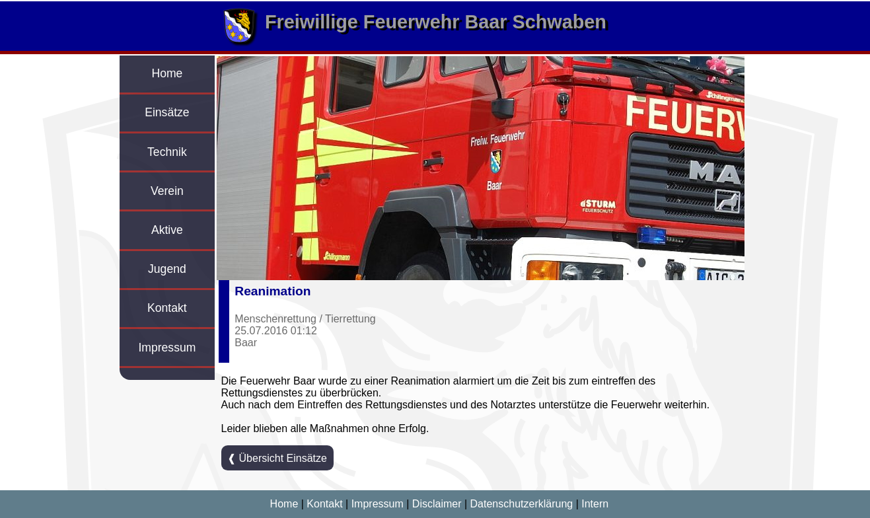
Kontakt (167, 307)
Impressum (167, 347)
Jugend (167, 269)
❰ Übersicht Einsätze (277, 458)
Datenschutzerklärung (521, 503)
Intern (594, 503)
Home (166, 73)
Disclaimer (437, 503)
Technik (167, 152)
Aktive (167, 230)
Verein (167, 191)
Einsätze (167, 112)
